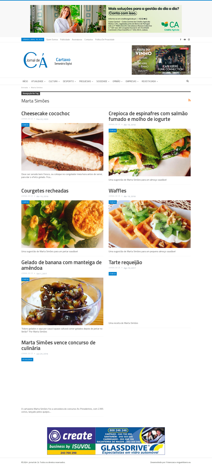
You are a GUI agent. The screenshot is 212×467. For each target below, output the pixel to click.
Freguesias (85, 81)
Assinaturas (77, 39)
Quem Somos (52, 39)
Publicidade (65, 39)
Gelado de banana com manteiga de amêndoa (61, 265)
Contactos (88, 39)
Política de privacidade (104, 39)
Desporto (68, 81)
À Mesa (25, 124)
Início (25, 81)
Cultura (53, 81)
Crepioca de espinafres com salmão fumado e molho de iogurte (148, 116)
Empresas (131, 81)
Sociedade (101, 81)
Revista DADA (149, 81)
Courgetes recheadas (44, 190)
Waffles (117, 190)
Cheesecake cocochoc (45, 113)
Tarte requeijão (125, 262)
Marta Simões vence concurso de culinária (58, 345)
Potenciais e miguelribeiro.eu (178, 462)
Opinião (116, 81)
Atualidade (37, 81)
